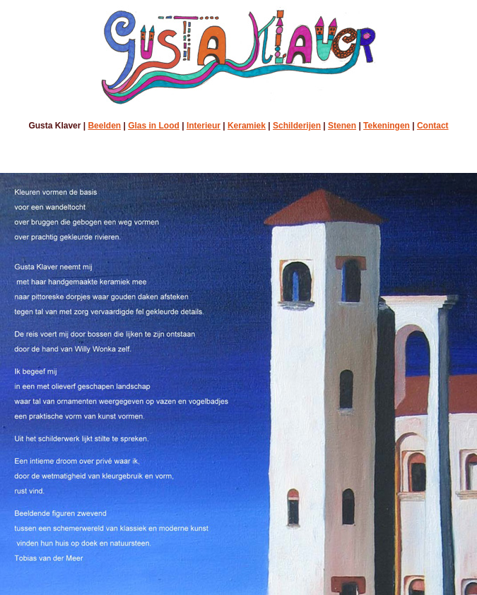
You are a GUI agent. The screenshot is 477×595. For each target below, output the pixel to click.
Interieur (203, 126)
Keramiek (247, 126)
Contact (433, 126)
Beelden (104, 126)
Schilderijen (297, 126)
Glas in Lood (153, 126)
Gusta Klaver (54, 126)
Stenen (342, 126)
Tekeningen (386, 126)
